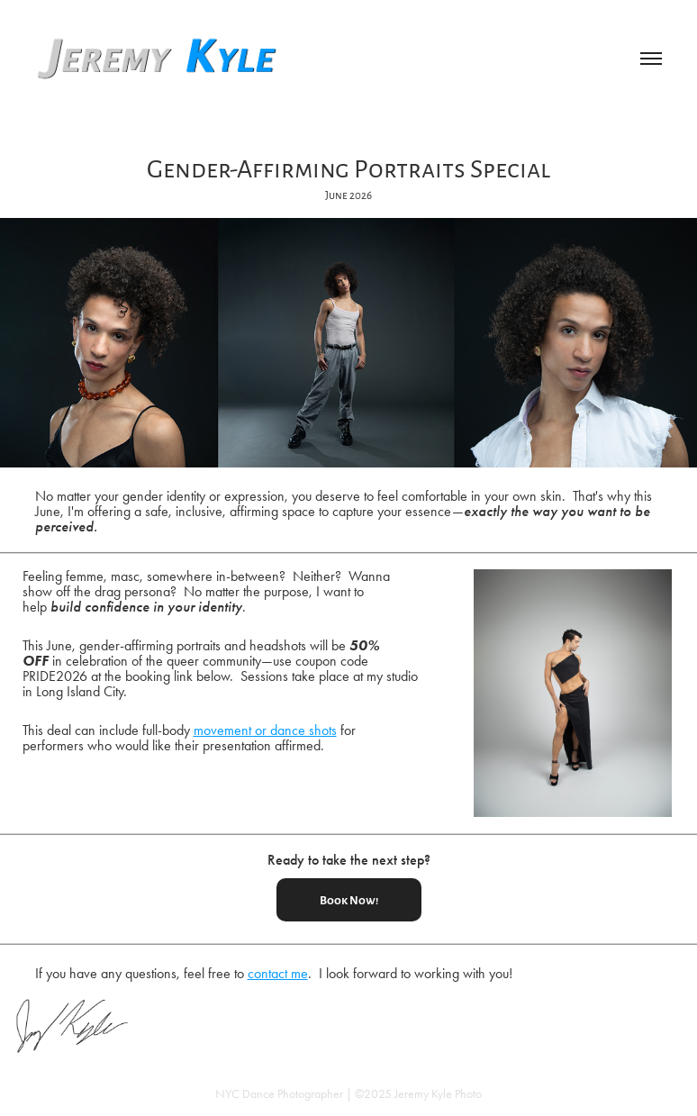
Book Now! (349, 899)
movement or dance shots (265, 730)
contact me (278, 973)
